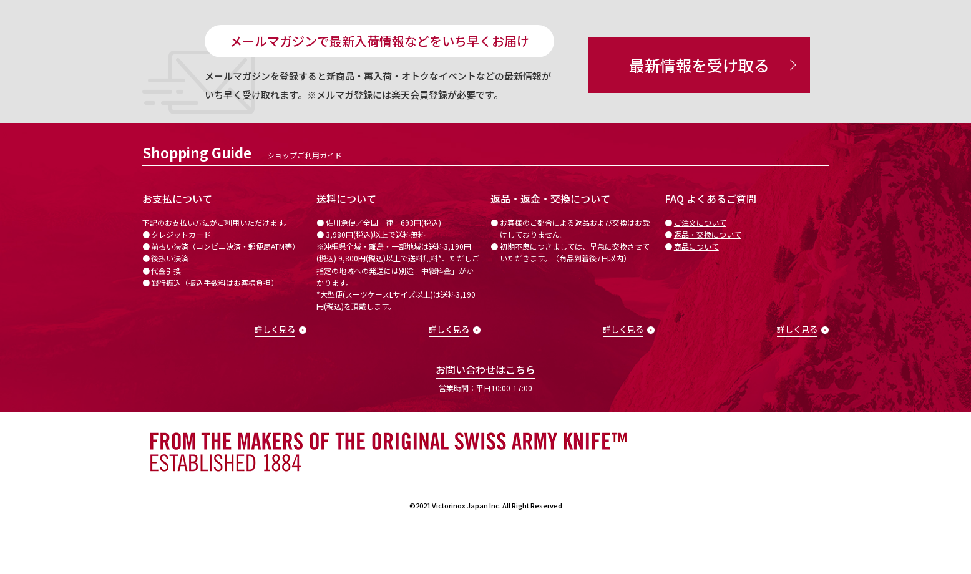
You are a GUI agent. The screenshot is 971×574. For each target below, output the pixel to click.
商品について (696, 246)
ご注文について (700, 222)
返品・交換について (707, 234)
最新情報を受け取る (699, 65)
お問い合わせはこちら (485, 369)
